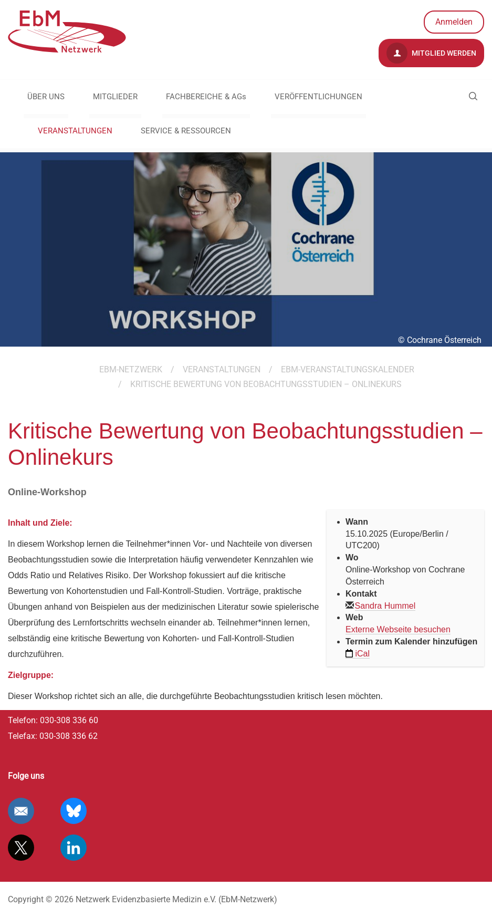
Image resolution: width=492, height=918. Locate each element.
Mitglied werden (431, 53)
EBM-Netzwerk (130, 369)
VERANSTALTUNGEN (75, 130)
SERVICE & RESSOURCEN (186, 130)
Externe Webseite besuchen (398, 629)
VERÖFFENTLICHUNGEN (318, 96)
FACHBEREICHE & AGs (206, 96)
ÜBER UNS (46, 96)
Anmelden (454, 22)
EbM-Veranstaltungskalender (347, 369)
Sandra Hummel (385, 605)
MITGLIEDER (115, 96)
